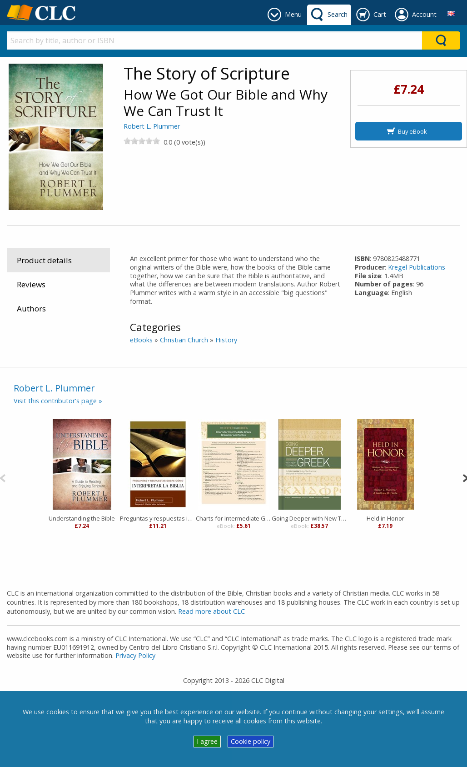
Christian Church (184, 340)
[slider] (142, 141)
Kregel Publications (416, 267)
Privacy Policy (135, 655)
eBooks (141, 340)
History (226, 340)
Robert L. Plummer (152, 126)
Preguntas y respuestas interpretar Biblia (158, 518)
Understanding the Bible (82, 518)
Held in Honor (385, 518)
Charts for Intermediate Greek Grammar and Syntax (234, 518)
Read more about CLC (211, 611)
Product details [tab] (44, 260)
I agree (207, 741)
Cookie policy (250, 741)
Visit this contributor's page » (58, 400)
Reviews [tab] (31, 284)
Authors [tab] (31, 308)
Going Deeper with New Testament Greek (310, 518)
